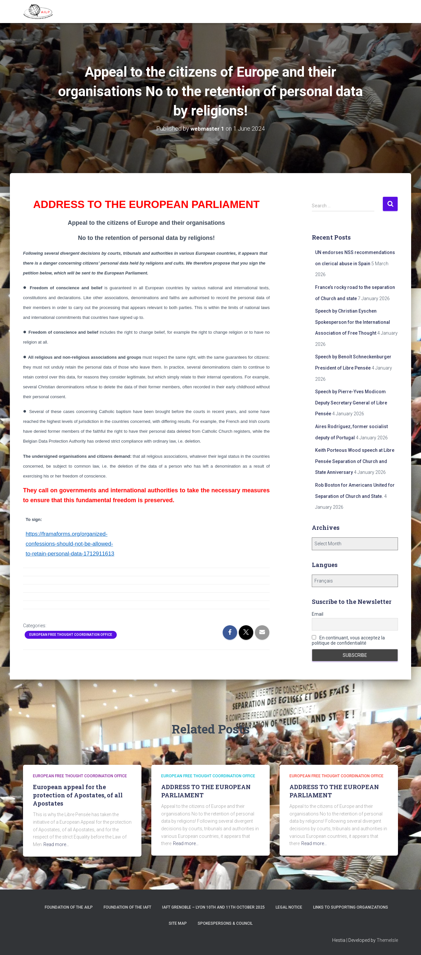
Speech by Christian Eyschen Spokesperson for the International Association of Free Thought (352, 322)
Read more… (56, 844)
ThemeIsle (387, 940)
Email (317, 614)
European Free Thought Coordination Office (70, 634)
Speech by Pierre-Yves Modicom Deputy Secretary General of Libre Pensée (351, 402)
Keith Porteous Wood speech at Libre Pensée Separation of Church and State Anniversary (354, 461)
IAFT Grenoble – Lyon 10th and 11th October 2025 (213, 907)
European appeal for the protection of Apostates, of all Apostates (78, 795)
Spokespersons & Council (225, 923)
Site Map (178, 923)
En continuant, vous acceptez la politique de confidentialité (348, 640)
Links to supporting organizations (350, 907)
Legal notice (289, 907)
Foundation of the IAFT (127, 907)
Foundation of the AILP (69, 907)
